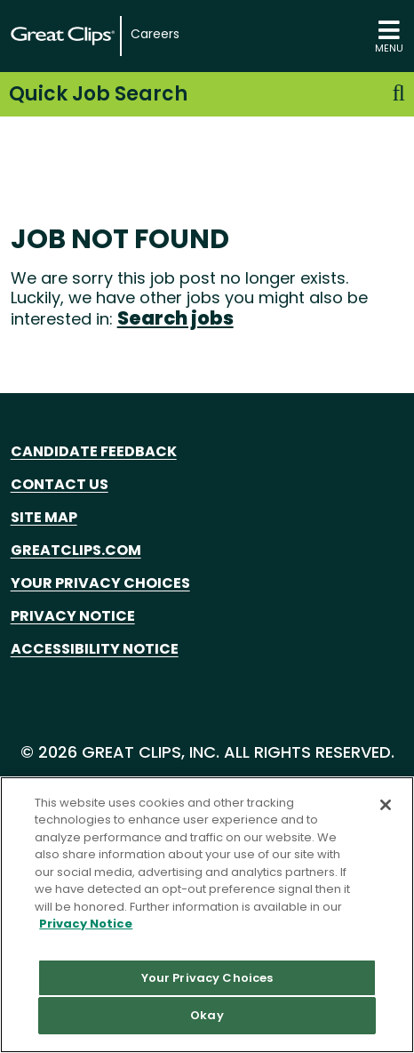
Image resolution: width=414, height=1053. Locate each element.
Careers (155, 34)
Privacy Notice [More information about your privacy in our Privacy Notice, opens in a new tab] (85, 923)
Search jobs (175, 318)
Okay (207, 1015)
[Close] (385, 804)
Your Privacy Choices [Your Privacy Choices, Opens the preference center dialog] (207, 977)
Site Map (44, 517)
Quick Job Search (207, 94)
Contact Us (59, 484)
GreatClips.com (76, 550)
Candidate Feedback (94, 451)
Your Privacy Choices (100, 583)
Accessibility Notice (95, 648)
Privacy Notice (73, 616)
